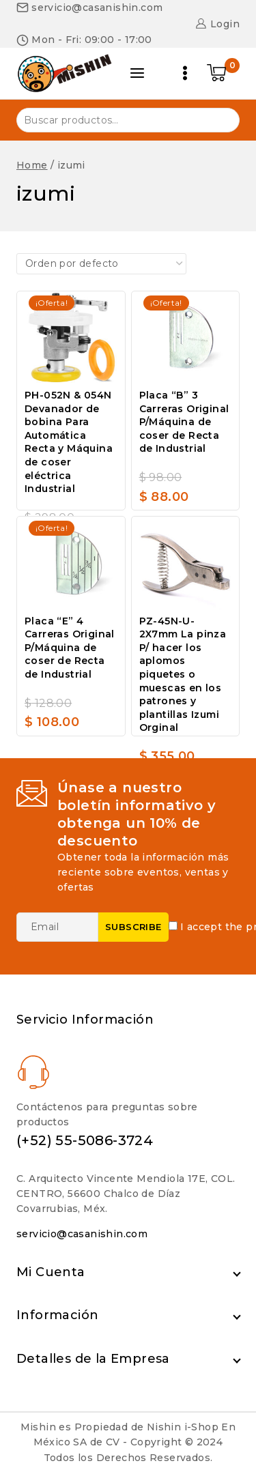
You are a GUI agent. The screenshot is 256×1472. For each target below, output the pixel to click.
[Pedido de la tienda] (101, 263)
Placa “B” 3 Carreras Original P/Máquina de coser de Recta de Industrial (184, 421)
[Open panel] (137, 73)
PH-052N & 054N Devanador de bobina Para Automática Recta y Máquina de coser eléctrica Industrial (69, 442)
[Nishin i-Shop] (64, 73)
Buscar (221, 119)
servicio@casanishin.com (81, 1234)
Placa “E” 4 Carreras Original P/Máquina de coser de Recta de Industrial (70, 647)
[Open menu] (185, 73)
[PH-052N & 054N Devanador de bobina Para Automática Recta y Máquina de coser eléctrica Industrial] (71, 337)
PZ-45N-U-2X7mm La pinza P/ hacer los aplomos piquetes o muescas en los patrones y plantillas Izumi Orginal (183, 674)
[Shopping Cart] (223, 73)
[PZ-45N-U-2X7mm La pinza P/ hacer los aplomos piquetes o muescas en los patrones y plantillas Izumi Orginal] (185, 563)
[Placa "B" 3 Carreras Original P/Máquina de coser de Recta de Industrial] (185, 337)
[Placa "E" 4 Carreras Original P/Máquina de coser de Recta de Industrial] (71, 563)
